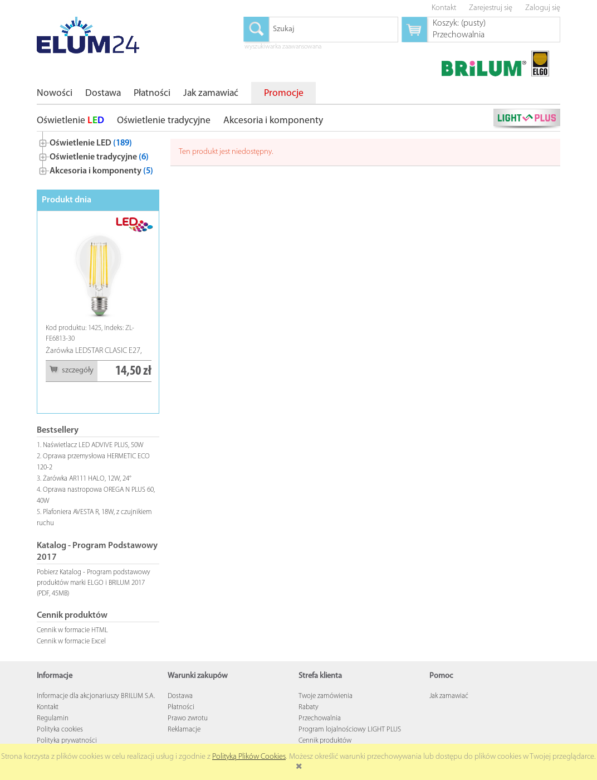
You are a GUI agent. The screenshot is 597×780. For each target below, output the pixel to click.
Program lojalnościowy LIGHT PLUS (349, 729)
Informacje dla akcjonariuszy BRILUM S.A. (96, 696)
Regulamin (52, 718)
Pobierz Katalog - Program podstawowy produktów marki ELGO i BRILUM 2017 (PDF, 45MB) (93, 583)
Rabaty (308, 707)
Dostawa (180, 696)
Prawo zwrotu (188, 718)
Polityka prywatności (67, 740)
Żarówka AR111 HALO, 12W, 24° (87, 478)
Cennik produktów (324, 740)
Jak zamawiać (448, 696)
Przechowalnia (319, 718)
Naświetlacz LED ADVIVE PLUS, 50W (93, 445)
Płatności (181, 707)
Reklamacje (184, 729)
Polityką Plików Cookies (249, 757)
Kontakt (47, 707)
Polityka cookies (60, 729)
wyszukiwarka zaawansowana (282, 47)
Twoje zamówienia (325, 696)
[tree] (98, 154)
